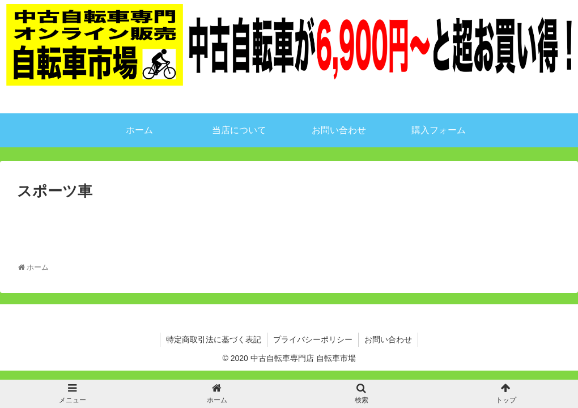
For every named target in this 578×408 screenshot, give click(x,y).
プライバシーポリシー (312, 339)
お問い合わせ (388, 339)
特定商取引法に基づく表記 (213, 339)
